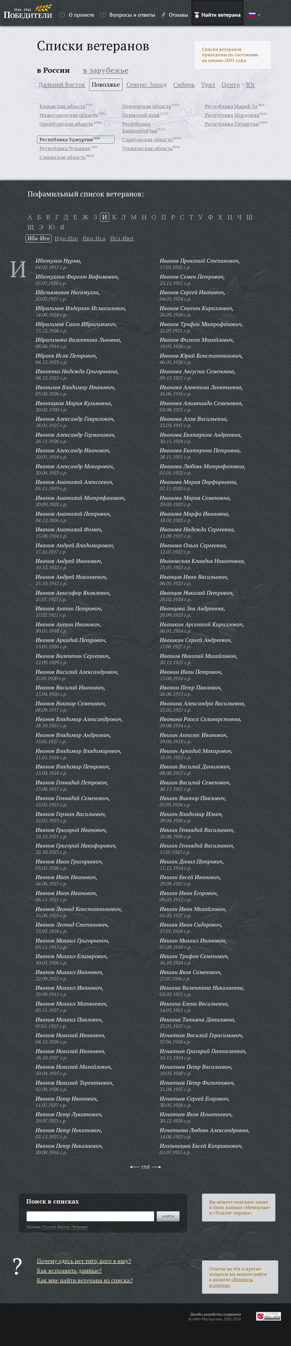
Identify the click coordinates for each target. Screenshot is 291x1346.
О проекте (76, 14)
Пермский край (141, 114)
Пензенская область (146, 106)
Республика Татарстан (232, 123)
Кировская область (62, 106)
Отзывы (175, 14)
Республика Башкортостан (139, 127)
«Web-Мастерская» (207, 1319)
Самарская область (63, 157)
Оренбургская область (66, 123)
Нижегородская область (69, 114)
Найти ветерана (217, 14)
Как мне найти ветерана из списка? (85, 1280)
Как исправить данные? (69, 1270)
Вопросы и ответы (127, 14)
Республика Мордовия (232, 114)
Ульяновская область (147, 148)
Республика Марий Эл (231, 106)
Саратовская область (147, 139)
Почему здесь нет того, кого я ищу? (84, 1261)
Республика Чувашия (65, 148)
